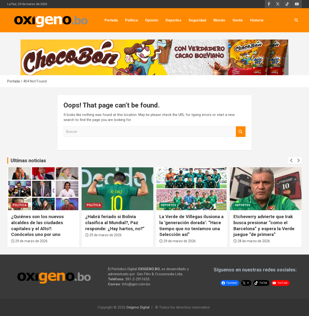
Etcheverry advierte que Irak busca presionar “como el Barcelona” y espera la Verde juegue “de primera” (264, 225)
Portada (111, 20)
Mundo (219, 20)
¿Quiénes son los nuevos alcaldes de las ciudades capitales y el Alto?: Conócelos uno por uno (37, 225)
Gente (237, 20)
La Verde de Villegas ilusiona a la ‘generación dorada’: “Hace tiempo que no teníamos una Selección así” (191, 225)
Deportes (173, 20)
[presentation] (291, 160)
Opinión (151, 20)
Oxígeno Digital (137, 307)
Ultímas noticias (28, 160)
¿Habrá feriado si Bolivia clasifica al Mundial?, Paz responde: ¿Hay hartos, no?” (115, 222)
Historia (256, 20)
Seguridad (197, 20)
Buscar (241, 131)
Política (131, 20)
